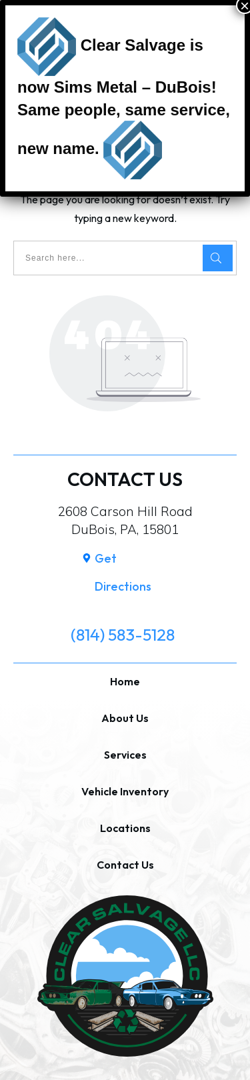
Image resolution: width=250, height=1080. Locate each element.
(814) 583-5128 (123, 634)
